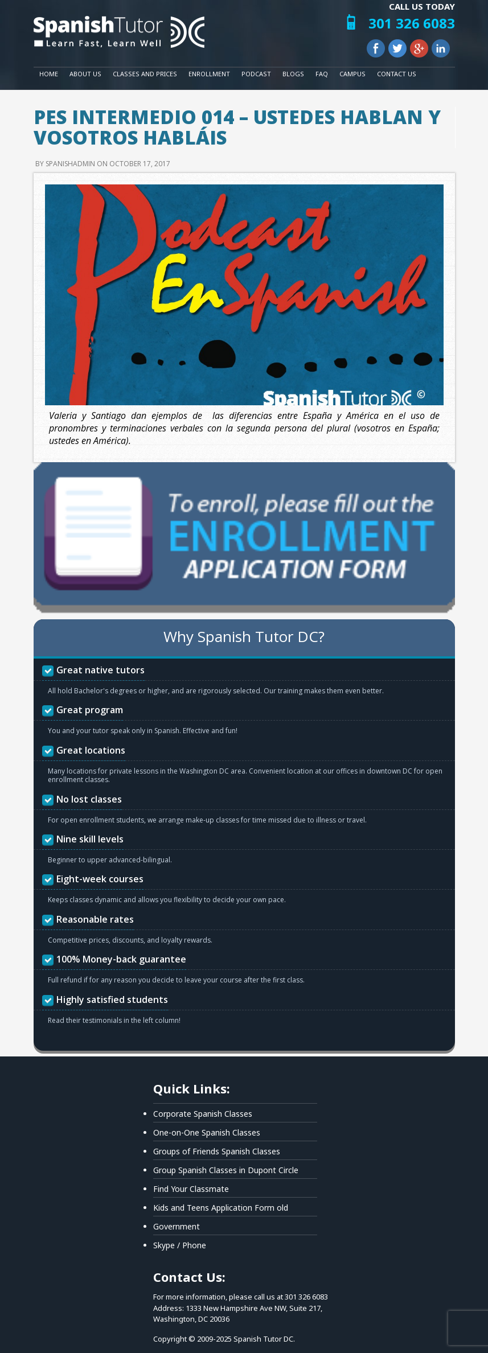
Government (176, 1226)
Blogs (293, 73)
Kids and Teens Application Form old (220, 1207)
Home (48, 73)
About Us (85, 73)
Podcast (256, 73)
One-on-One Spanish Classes (206, 1132)
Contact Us (396, 73)
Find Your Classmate (191, 1188)
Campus (352, 73)
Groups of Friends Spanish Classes (216, 1151)
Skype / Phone (179, 1245)
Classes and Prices (145, 73)
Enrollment (209, 73)
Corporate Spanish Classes (202, 1113)
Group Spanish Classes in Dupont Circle (225, 1170)
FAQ (321, 73)
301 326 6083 (411, 23)
